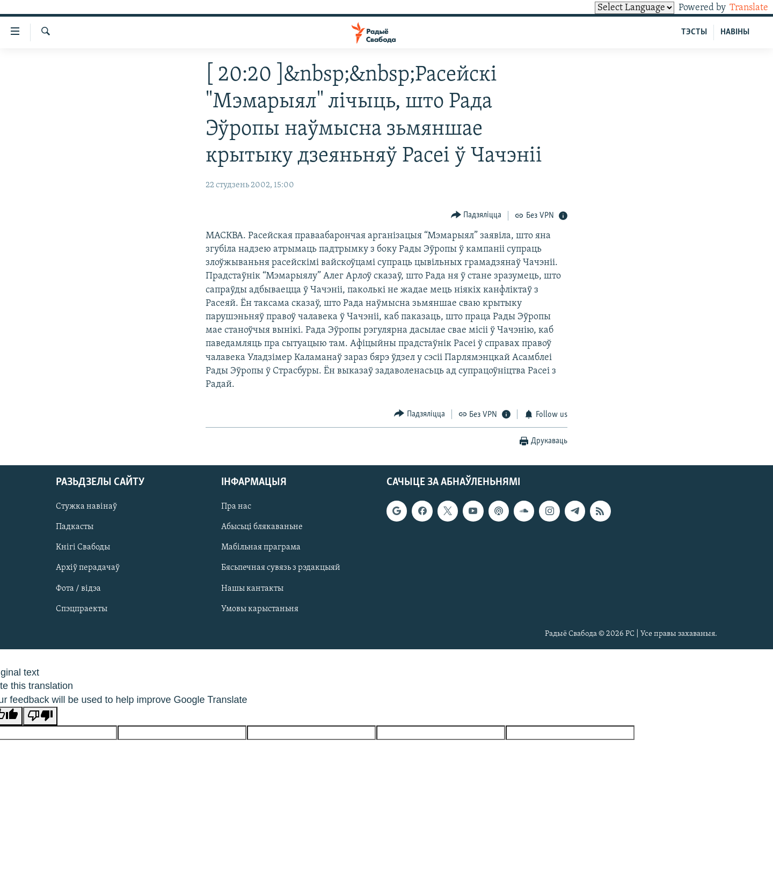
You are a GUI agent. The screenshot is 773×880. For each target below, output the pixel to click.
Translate (739, 8)
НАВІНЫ (734, 32)
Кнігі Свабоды (83, 547)
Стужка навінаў (86, 506)
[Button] (476, 215)
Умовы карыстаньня (259, 609)
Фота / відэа (78, 588)
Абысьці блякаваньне (262, 527)
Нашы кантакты (252, 588)
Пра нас (236, 506)
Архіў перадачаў (88, 567)
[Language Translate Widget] (616, 8)
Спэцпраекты (81, 609)
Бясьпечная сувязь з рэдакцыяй (280, 567)
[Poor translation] (40, 716)
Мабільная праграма (261, 547)
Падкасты (74, 527)
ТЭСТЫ (694, 32)
